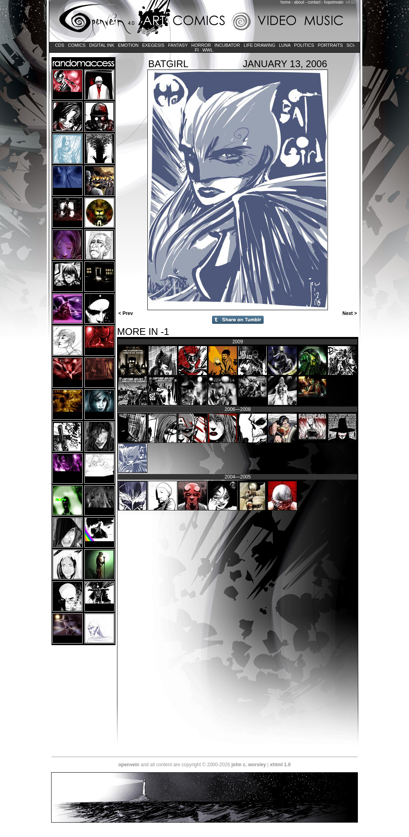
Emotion (128, 45)
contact (314, 2)
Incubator (227, 45)
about (299, 2)
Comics (77, 45)
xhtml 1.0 (280, 764)
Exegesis (153, 45)
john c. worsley (248, 764)
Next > (350, 313)
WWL (207, 50)
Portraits (330, 45)
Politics (304, 45)
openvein (128, 764)
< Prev (125, 313)
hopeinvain (333, 2)
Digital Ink (101, 45)
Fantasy (178, 45)
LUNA (285, 45)
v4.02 (350, 2)
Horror (201, 45)
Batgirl (168, 63)
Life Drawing (259, 45)
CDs (60, 45)
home (286, 2)
